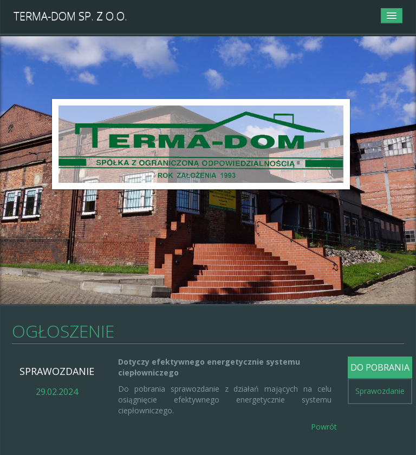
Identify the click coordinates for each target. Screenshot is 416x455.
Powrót (324, 426)
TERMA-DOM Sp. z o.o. (70, 16)
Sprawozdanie (380, 391)
